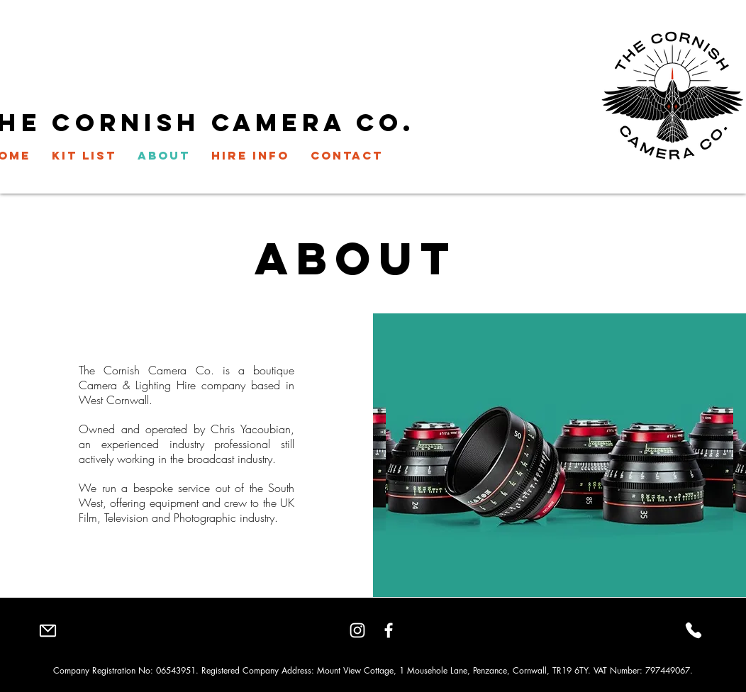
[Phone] (693, 630)
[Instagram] (357, 630)
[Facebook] (389, 630)
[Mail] (47, 630)
